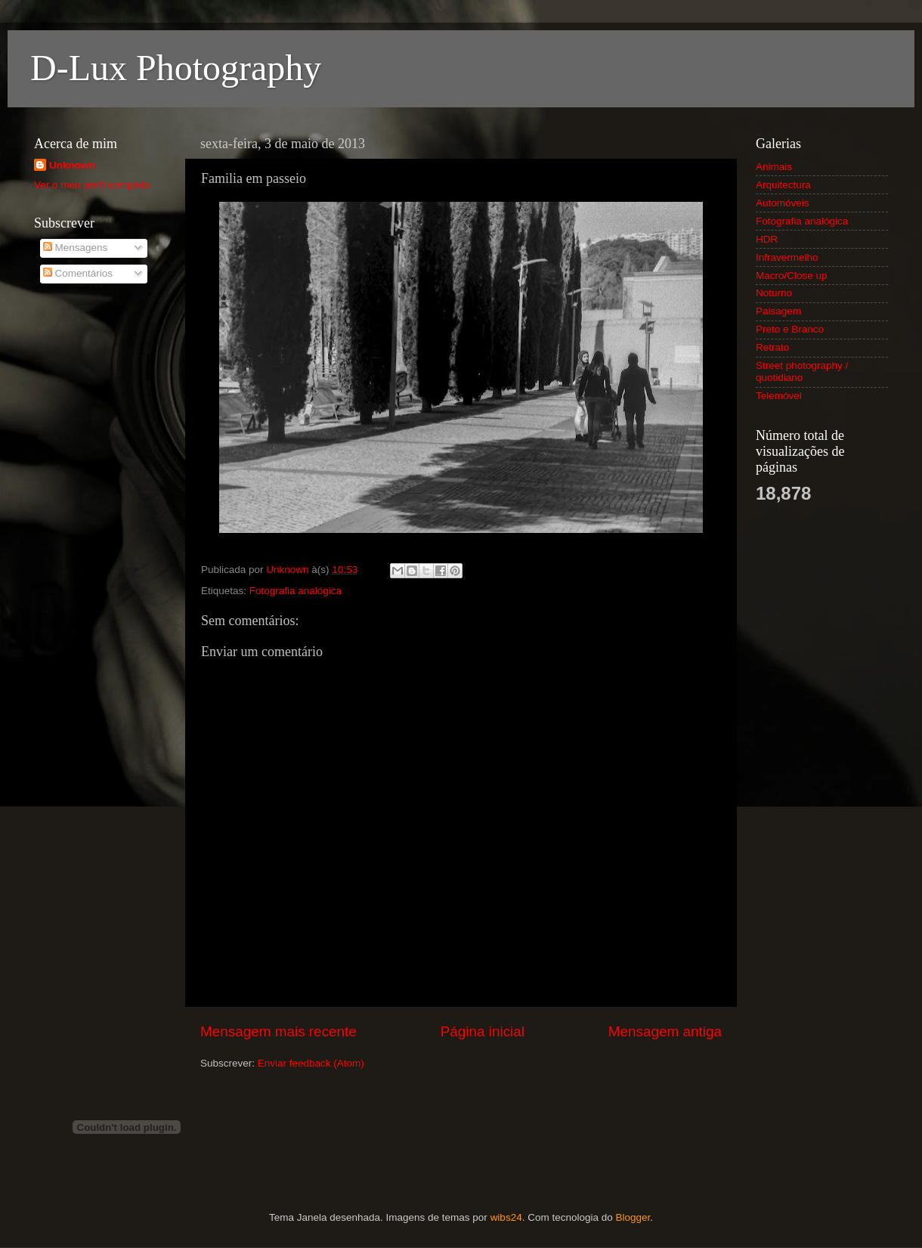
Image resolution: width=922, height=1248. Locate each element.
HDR (767, 239)
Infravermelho (787, 257)
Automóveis (782, 203)
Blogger (632, 1217)
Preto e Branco (790, 329)
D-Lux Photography (175, 68)
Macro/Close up (792, 275)
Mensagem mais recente (278, 1031)
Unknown (72, 165)
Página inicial (482, 1031)
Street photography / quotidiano (802, 371)
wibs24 (506, 1217)
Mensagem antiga (665, 1031)
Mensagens (75, 247)
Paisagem (778, 311)
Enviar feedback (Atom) (311, 1063)
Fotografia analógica (295, 590)
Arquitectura (783, 184)
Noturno (774, 293)
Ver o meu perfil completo (92, 184)
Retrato (772, 347)
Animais (774, 166)
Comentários (78, 273)
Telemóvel (779, 395)
